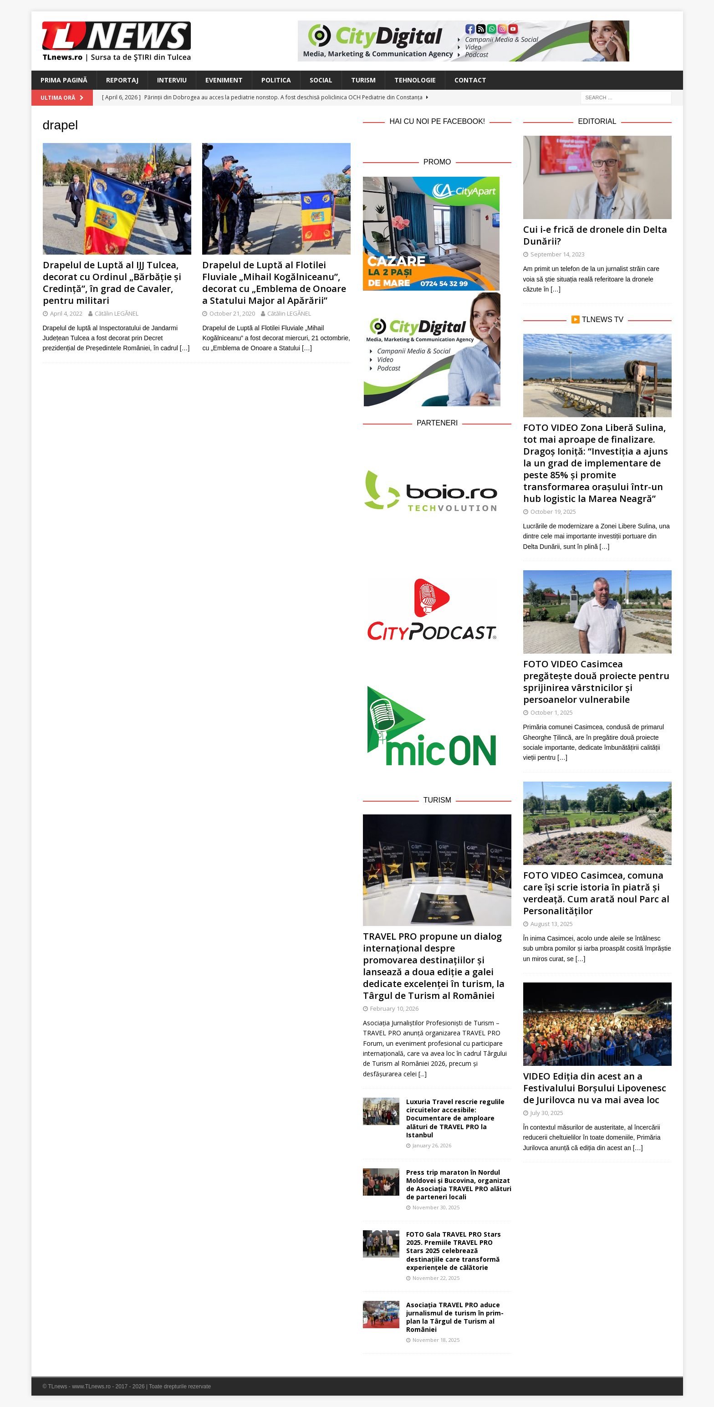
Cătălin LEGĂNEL (116, 313)
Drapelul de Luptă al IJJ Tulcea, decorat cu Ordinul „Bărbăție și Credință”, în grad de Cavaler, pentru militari (112, 283)
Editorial (597, 121)
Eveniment (224, 80)
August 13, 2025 (551, 924)
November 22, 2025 (436, 1277)
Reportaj (122, 80)
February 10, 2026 (394, 1008)
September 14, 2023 (557, 254)
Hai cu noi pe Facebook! (437, 121)
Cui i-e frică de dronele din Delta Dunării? (595, 235)
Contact (470, 80)
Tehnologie (415, 80)
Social (321, 80)
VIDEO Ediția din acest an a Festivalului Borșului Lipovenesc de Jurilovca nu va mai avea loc (594, 1088)
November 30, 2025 (436, 1207)
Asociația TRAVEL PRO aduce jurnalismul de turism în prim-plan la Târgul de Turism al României (455, 1317)
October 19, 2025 (553, 511)
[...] (422, 1073)
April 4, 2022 (66, 313)
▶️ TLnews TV (597, 319)
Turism (363, 80)
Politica (276, 80)
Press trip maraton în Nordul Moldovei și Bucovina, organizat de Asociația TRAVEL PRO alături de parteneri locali (458, 1185)
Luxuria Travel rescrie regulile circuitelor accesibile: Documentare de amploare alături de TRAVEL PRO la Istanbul (455, 1118)
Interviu (172, 80)
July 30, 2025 (546, 1113)
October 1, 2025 (551, 712)
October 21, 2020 (232, 313)
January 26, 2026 (432, 1145)
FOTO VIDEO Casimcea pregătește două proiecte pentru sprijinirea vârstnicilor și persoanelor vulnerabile (596, 682)
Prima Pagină (64, 80)
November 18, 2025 (436, 1339)
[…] (185, 348)
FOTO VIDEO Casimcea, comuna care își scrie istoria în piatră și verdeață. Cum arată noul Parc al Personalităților (596, 893)
